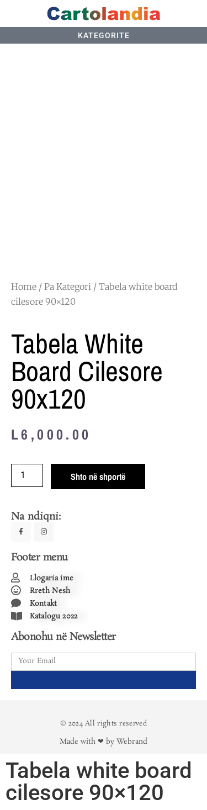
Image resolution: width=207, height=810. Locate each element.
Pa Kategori (67, 286)
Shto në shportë (98, 476)
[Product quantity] (27, 475)
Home (23, 286)
